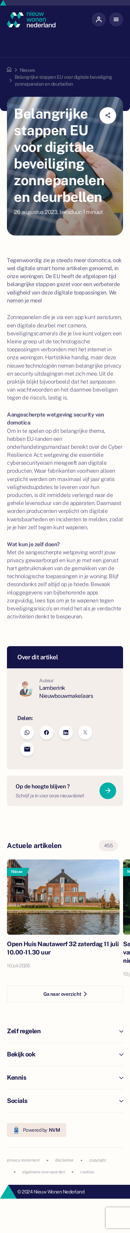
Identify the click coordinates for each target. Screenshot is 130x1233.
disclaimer (64, 1160)
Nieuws (27, 70)
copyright (97, 1160)
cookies (87, 1172)
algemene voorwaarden (43, 1172)
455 (108, 845)
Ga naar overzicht (65, 994)
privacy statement (23, 1160)
